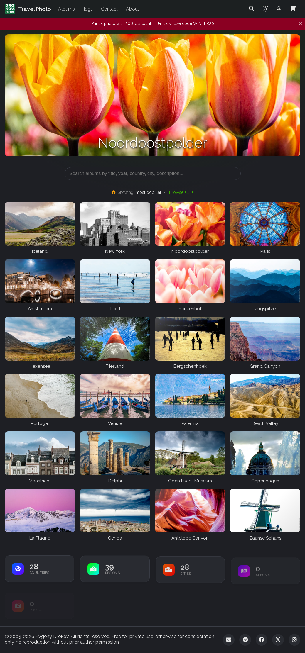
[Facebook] (261, 640)
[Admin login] (279, 9)
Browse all (181, 192)
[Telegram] (245, 640)
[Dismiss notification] (300, 24)
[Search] (251, 9)
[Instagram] (294, 640)
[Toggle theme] (265, 9)
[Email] (229, 640)
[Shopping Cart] (292, 9)
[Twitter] (278, 640)
